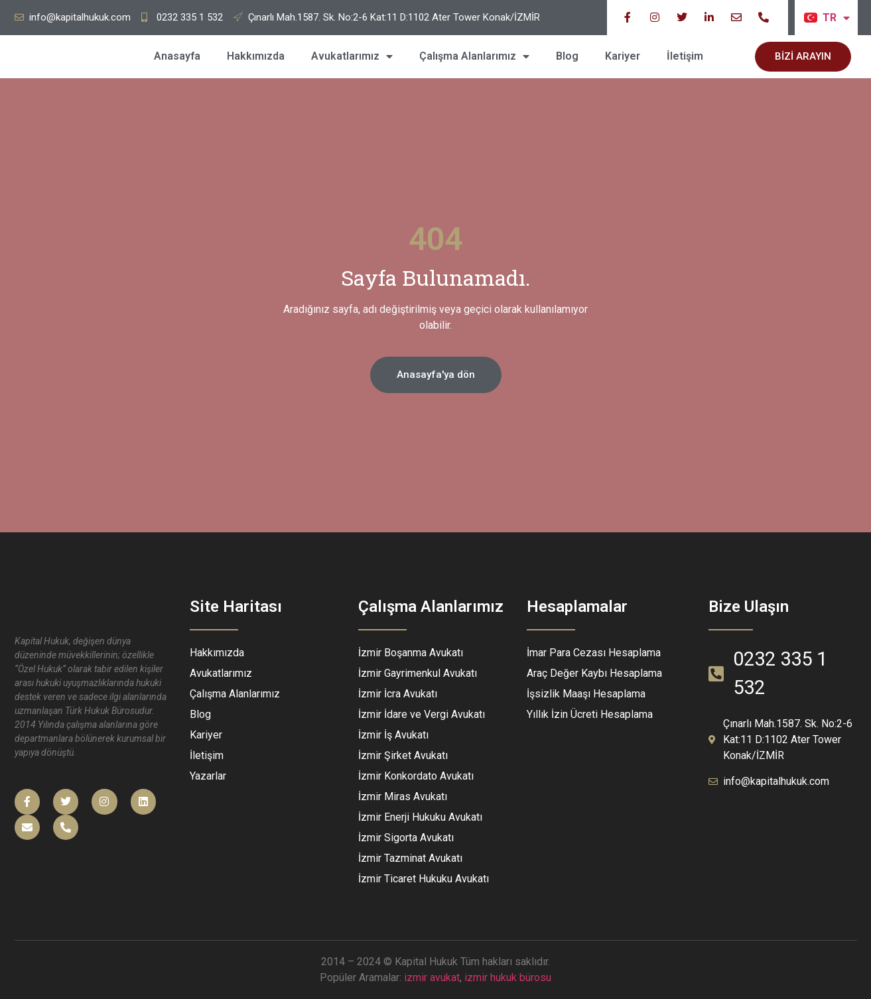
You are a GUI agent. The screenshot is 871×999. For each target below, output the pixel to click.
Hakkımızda (256, 56)
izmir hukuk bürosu (507, 977)
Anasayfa (177, 56)
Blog (567, 56)
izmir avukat (432, 977)
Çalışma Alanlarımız (474, 56)
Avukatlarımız (352, 56)
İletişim (685, 56)
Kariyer (622, 56)
